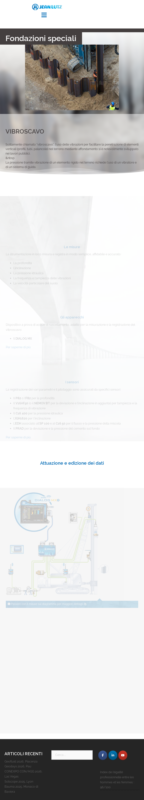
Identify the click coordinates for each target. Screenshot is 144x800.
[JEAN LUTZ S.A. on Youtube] (122, 755)
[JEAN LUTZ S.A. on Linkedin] (112, 755)
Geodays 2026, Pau (17, 766)
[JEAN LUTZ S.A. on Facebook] (102, 755)
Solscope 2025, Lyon (18, 781)
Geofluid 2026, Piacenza (21, 761)
